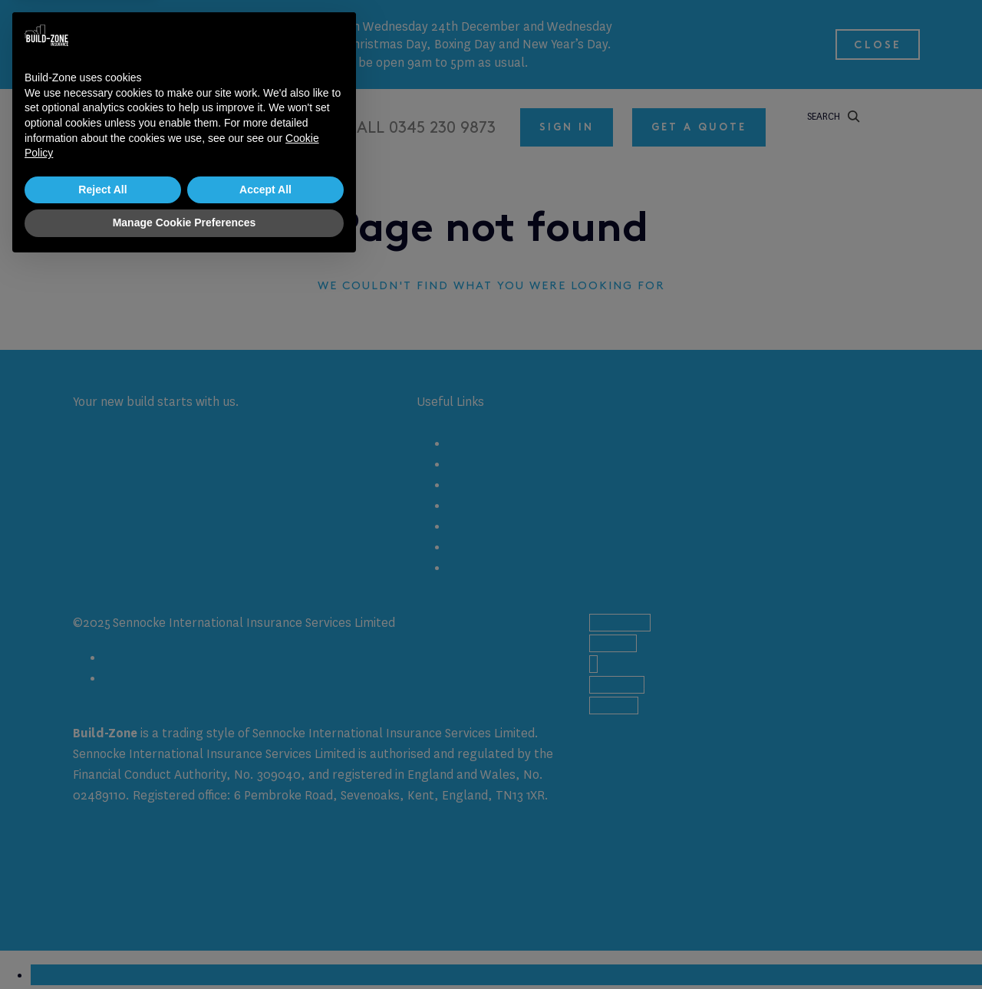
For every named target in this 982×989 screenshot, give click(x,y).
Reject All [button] (102, 914)
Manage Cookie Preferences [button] (184, 947)
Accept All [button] (265, 914)
